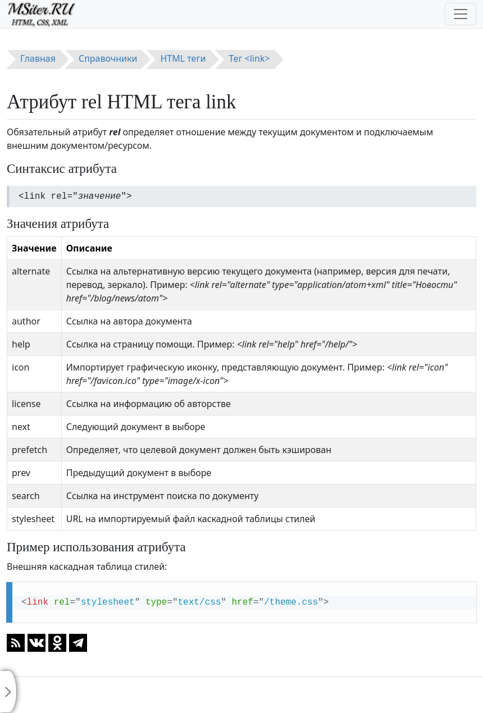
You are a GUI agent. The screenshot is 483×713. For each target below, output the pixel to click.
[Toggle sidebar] (8, 691)
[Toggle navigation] (460, 14)
